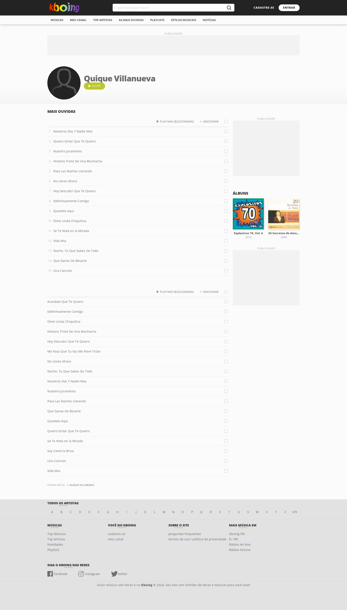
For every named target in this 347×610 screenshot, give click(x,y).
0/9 (294, 512)
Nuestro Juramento (67, 151)
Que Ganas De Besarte (70, 261)
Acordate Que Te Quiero (65, 301)
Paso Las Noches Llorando (72, 171)
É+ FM (233, 539)
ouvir (96, 86)
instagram (92, 574)
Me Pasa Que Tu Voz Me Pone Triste (73, 351)
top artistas (102, 20)
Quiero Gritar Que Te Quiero (74, 141)
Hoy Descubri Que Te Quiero (74, 191)
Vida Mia (59, 241)
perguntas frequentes (184, 534)
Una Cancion (62, 271)
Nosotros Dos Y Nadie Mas (73, 131)
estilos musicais (183, 20)
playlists (157, 20)
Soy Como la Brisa (60, 451)
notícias (209, 20)
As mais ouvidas (131, 20)
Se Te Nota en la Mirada (71, 231)
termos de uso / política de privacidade (197, 539)
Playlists (53, 550)
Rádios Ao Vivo (240, 544)
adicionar (210, 121)
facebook (60, 574)
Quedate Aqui (63, 211)
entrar (289, 8)
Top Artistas (56, 539)
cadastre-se (264, 8)
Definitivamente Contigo (71, 201)
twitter (122, 574)
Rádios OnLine (240, 550)
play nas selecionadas (177, 121)
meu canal (78, 20)
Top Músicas (56, 534)
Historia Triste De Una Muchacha (77, 161)
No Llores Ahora (65, 181)
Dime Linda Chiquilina (69, 221)
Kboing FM (237, 534)
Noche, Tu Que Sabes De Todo (75, 251)
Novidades (55, 544)
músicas (57, 20)
